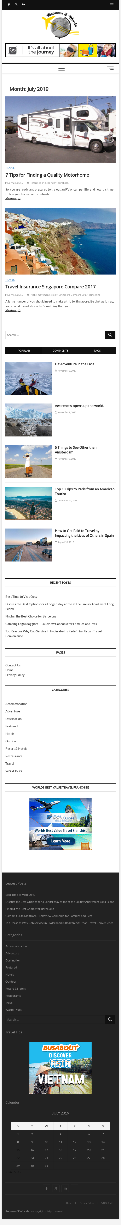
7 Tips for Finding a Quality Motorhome (47, 175)
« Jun (8, 1172)
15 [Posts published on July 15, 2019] (18, 1150)
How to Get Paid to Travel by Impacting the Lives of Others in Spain (84, 533)
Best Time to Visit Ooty (21, 596)
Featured (11, 726)
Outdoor (11, 741)
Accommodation (16, 704)
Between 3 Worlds (17, 1211)
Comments (60, 350)
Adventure (12, 711)
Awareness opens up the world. (79, 405)
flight (33, 294)
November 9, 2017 (65, 370)
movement (44, 294)
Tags (97, 350)
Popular (24, 350)
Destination (13, 719)
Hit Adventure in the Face (74, 364)
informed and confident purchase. (50, 182)
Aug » (17, 1172)
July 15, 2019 (14, 294)
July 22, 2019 (14, 182)
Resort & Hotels (16, 748)
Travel (10, 167)
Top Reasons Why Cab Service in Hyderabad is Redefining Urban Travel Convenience (59, 923)
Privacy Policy (15, 675)
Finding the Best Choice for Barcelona (31, 616)
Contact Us (13, 665)
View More (16, 199)
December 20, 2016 (66, 500)
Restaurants (13, 756)
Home (9, 670)
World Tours (13, 771)
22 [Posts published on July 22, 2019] (18, 1157)
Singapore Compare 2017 (73, 294)
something (94, 294)
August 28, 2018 (64, 542)
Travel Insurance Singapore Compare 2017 (50, 286)
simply (54, 294)
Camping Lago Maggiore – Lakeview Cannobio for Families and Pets (51, 624)
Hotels (10, 733)
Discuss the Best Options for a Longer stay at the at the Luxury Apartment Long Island (59, 901)
